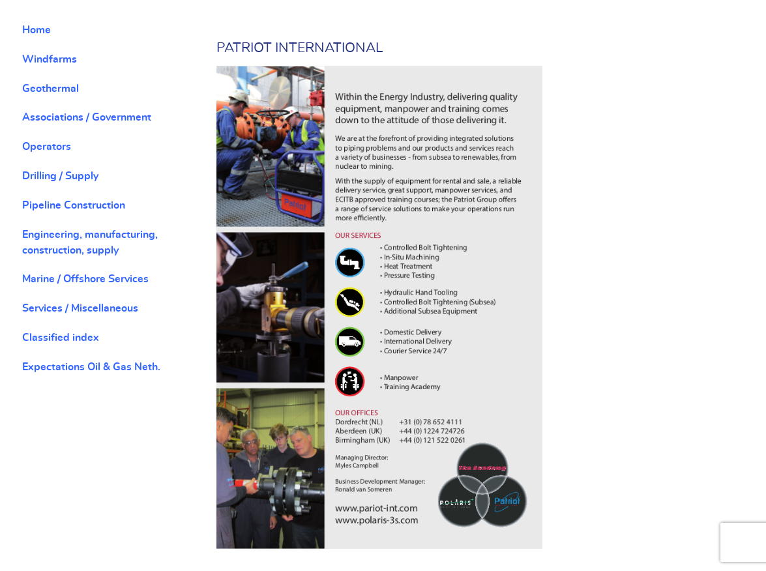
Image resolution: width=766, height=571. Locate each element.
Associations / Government (86, 117)
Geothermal (50, 88)
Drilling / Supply (60, 176)
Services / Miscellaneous (80, 308)
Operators (46, 146)
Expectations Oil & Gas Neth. (91, 367)
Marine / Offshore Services (85, 279)
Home (36, 30)
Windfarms (49, 59)
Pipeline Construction (73, 205)
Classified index (60, 337)
